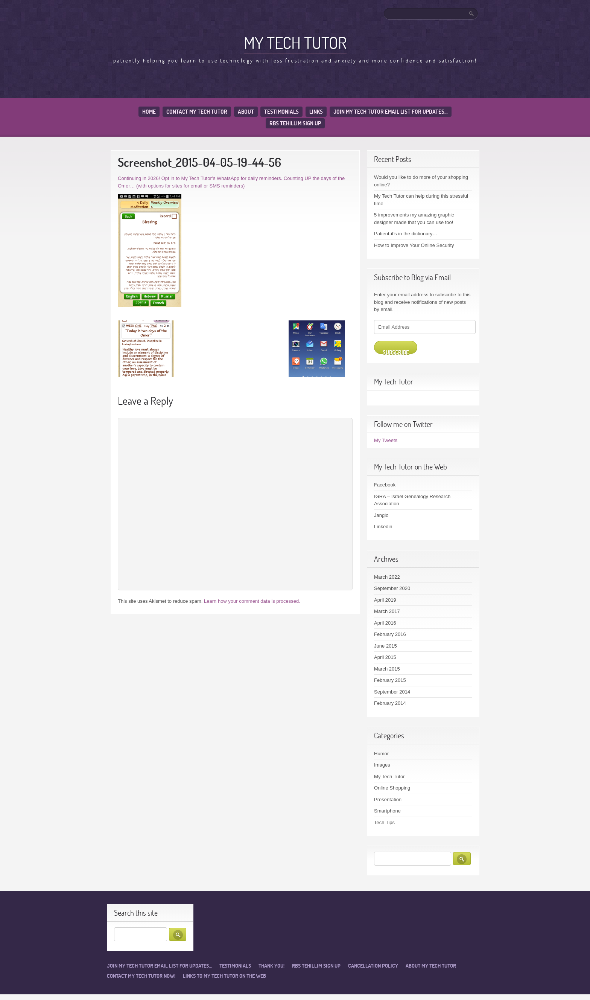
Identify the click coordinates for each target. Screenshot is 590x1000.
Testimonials (281, 111)
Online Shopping (392, 788)
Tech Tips (384, 822)
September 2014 (392, 692)
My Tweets (385, 440)
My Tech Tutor (295, 42)
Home (149, 111)
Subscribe (396, 351)
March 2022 (387, 577)
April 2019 (385, 600)
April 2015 (385, 657)
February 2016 (390, 634)
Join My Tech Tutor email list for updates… (390, 111)
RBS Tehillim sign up (295, 123)
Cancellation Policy (373, 965)
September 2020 (392, 588)
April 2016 (385, 623)
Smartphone (387, 811)
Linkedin (383, 526)
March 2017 (387, 611)
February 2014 (390, 703)
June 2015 (385, 646)
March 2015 (387, 669)
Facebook (384, 485)
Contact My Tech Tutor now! (141, 976)
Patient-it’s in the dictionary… (405, 233)
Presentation (387, 799)
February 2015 (390, 680)
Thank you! (271, 965)
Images (382, 765)
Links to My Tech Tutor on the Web (224, 976)
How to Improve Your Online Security (414, 245)
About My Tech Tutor (431, 965)
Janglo (381, 515)
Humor (381, 753)
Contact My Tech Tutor (196, 111)
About (246, 111)
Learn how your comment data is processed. (252, 601)
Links (316, 111)
